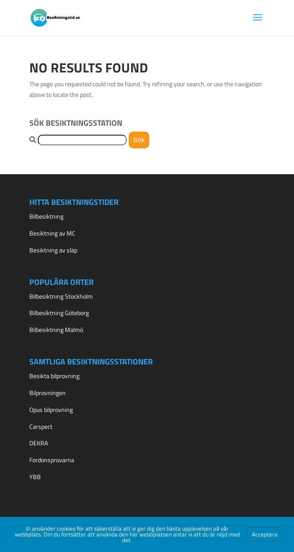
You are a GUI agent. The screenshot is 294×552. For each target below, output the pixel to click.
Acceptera (265, 534)
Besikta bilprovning (54, 375)
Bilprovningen (47, 392)
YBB (35, 476)
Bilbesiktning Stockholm (61, 296)
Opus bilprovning (51, 409)
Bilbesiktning (46, 216)
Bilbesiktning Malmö (56, 329)
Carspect (40, 426)
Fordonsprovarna (51, 459)
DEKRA (38, 443)
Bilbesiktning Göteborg (59, 312)
